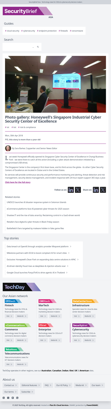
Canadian (56, 370)
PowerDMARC (92, 405)
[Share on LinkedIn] (96, 190)
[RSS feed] (17, 398)
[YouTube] (13, 398)
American (84, 370)
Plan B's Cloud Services (59, 405)
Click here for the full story (17, 182)
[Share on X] (103, 190)
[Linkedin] (4, 398)
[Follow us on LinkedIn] (71, 190)
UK (75, 370)
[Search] (19, 47)
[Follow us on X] (78, 190)
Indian (65, 370)
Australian (46, 370)
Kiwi (71, 370)
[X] (8, 398)
